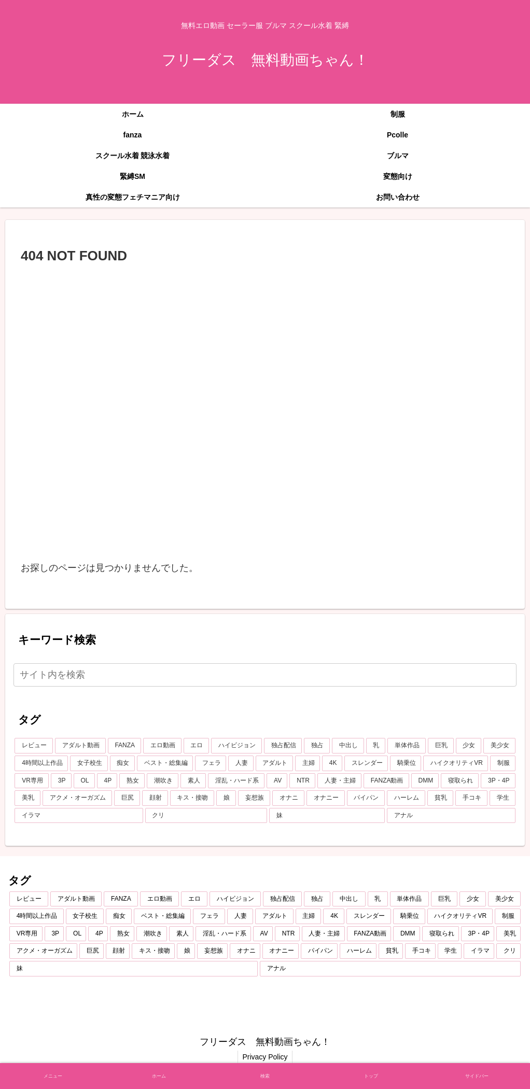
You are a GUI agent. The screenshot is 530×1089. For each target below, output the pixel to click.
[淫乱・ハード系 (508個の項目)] (236, 781)
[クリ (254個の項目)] (206, 815)
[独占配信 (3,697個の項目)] (283, 745)
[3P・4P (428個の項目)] (498, 781)
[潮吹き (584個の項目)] (162, 781)
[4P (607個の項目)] (107, 781)
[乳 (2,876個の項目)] (376, 745)
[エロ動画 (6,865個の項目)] (162, 745)
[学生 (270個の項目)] (502, 798)
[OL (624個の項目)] (84, 781)
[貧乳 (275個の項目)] (440, 798)
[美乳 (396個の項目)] (27, 798)
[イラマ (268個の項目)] (79, 815)
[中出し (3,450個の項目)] (348, 745)
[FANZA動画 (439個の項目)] (386, 781)
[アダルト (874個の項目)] (274, 763)
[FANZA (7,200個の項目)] (124, 745)
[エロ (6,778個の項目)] (197, 745)
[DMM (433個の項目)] (425, 781)
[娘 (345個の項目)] (226, 798)
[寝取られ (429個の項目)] (460, 781)
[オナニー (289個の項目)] (325, 798)
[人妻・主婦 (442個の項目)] (339, 781)
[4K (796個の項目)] (332, 763)
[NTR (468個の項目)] (302, 781)
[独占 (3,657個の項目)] (317, 745)
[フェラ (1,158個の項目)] (210, 763)
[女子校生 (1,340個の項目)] (88, 763)
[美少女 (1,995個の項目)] (499, 745)
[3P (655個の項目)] (61, 781)
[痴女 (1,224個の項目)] (122, 763)
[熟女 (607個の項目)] (132, 781)
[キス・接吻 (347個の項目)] (192, 798)
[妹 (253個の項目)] (327, 815)
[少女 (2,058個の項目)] (469, 745)
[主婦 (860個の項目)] (307, 763)
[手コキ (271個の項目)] (471, 798)
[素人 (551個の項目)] (193, 781)
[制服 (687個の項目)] (502, 763)
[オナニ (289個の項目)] (288, 798)
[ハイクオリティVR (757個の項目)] (455, 763)
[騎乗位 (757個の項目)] (405, 763)
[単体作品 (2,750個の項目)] (406, 745)
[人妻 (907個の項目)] (240, 763)
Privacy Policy (264, 1057)
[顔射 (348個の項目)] (155, 798)
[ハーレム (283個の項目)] (406, 798)
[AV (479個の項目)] (277, 781)
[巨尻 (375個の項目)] (127, 798)
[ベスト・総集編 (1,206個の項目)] (165, 763)
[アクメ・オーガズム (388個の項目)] (77, 798)
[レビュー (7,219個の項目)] (34, 745)
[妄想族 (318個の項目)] (254, 798)
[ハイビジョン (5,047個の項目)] (236, 745)
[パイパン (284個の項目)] (366, 798)
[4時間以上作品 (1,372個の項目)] (41, 763)
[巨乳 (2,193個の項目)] (441, 745)
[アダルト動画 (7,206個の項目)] (80, 745)
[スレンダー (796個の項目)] (366, 763)
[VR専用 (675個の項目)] (32, 781)
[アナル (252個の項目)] (451, 815)
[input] (264, 675)
